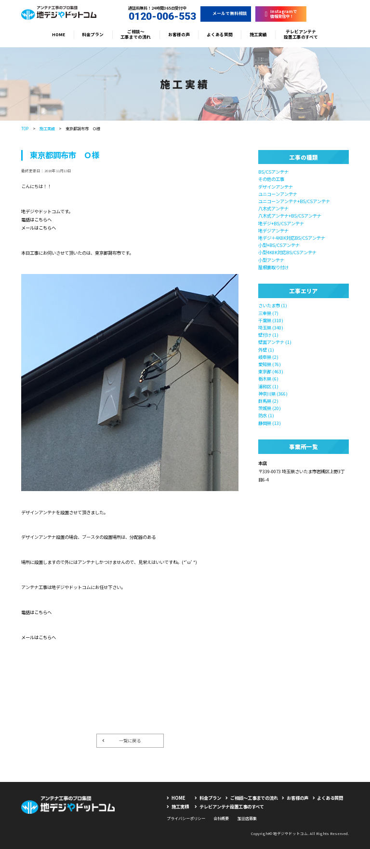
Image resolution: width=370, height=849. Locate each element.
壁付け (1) (268, 334)
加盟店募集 (247, 818)
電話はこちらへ (36, 219)
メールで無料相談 (226, 13)
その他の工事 (271, 179)
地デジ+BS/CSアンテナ (281, 223)
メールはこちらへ (38, 227)
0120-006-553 (158, 16)
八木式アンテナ (273, 208)
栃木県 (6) (268, 378)
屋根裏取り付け (273, 267)
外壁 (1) (266, 349)
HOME (58, 34)
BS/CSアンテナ (273, 171)
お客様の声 (179, 34)
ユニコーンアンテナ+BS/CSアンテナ (294, 201)
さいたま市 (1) (272, 305)
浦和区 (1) (268, 386)
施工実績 (258, 34)
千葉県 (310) (270, 320)
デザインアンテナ (275, 186)
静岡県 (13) (269, 423)
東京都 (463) (270, 371)
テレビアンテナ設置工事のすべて (301, 34)
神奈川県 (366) (273, 393)
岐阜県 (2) (268, 357)
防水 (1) (266, 415)
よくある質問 (220, 34)
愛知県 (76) (269, 364)
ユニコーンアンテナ (277, 194)
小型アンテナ (271, 260)
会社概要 (221, 818)
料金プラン (93, 34)
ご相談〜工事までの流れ (135, 34)
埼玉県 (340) (270, 327)
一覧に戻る (121, 740)
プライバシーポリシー (186, 818)
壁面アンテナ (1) (274, 342)
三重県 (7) (268, 313)
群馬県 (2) (268, 400)
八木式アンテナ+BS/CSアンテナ (289, 215)
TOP (24, 128)
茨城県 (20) (269, 408)
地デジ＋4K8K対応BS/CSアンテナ (291, 237)
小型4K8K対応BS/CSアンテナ (287, 252)
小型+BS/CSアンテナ (279, 245)
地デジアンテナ (273, 230)
